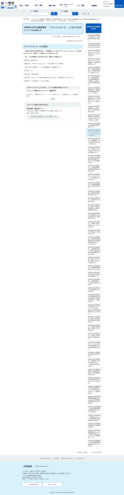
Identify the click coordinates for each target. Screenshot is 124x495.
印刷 (79, 36)
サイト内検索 (34, 11)
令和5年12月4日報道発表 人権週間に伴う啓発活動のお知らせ (94, 425)
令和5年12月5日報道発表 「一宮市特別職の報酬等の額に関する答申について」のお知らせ (94, 409)
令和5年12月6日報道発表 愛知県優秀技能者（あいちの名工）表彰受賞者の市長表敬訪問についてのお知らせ (94, 400)
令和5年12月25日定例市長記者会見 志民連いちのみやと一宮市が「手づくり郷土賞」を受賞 (94, 117)
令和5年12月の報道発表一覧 (90, 19)
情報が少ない (66, 94)
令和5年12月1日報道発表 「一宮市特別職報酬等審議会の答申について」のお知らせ (94, 443)
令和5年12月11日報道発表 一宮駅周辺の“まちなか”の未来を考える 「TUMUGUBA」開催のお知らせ (94, 362)
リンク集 (55, 458)
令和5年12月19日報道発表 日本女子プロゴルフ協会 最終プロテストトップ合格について (94, 260)
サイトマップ (106, 1)
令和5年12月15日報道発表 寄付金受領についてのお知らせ (94, 289)
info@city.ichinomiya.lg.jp (34, 475)
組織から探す (86, 13)
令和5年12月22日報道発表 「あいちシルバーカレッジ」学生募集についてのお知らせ (94, 177)
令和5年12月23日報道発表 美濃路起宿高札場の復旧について (94, 125)
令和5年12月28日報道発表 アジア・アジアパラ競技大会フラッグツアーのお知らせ (94, 53)
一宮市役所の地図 (33, 484)
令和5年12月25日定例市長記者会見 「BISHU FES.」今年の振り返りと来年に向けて (94, 109)
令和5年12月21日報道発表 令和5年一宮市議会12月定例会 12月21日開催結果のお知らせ (94, 207)
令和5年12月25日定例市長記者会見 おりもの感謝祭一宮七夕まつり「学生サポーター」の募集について (94, 100)
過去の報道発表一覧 (57, 19)
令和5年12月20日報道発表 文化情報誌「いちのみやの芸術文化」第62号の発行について (94, 216)
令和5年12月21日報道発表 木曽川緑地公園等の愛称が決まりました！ (94, 192)
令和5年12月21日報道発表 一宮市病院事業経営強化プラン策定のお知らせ (94, 185)
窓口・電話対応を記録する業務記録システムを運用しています (53, 473)
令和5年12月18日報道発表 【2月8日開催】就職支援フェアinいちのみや (94, 267)
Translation (106, 6)
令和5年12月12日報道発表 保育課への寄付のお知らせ (94, 354)
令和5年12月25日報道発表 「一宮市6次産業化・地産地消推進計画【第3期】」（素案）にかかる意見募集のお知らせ (94, 80)
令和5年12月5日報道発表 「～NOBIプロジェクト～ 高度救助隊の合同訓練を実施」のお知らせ (94, 417)
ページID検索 (64, 11)
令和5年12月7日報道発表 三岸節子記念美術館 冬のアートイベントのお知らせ (94, 380)
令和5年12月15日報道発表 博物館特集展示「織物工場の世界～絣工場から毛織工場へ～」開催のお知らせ (94, 298)
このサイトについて (45, 458)
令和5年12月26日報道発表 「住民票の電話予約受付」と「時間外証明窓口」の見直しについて (94, 70)
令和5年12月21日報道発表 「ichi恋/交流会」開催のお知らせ (94, 199)
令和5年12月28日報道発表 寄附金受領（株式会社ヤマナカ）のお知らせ (94, 45)
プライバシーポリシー (67, 458)
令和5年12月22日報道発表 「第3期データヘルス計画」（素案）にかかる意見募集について (94, 149)
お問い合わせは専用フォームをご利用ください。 (44, 116)
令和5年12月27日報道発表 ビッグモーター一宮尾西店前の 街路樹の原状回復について (94, 61)
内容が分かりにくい (41, 94)
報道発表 (48, 19)
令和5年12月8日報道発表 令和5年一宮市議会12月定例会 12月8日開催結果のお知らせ (94, 372)
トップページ (34, 19)
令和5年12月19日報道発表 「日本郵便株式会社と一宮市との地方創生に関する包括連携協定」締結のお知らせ (94, 250)
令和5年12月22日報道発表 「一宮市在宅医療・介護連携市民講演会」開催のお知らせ (94, 168)
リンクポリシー (79, 458)
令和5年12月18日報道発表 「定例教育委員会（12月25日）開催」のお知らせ (94, 282)
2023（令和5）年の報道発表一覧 (72, 19)
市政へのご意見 (52, 484)
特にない (30, 94)
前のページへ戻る (82, 452)
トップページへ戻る (96, 452)
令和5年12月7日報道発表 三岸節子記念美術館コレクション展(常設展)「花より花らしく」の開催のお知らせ (94, 390)
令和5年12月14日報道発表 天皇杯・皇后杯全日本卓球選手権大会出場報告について (94, 319)
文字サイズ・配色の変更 (108, 3)
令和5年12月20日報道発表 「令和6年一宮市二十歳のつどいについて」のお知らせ (94, 224)
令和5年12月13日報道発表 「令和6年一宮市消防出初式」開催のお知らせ (94, 336)
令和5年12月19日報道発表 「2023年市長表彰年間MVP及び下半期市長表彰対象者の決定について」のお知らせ (94, 240)
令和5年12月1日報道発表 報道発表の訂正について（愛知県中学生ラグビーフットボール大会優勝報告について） (94, 434)
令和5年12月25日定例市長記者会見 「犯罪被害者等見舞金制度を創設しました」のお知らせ (94, 90)
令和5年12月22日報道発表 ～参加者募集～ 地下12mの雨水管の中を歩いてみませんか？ (94, 141)
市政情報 (42, 19)
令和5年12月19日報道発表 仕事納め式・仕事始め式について (94, 232)
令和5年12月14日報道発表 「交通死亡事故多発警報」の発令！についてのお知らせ (94, 328)
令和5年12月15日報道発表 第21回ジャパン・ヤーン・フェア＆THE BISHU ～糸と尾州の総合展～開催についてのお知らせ (94, 309)
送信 (53, 98)
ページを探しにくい (54, 94)
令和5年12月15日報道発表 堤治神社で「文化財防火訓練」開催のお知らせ (94, 37)
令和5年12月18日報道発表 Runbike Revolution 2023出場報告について (94, 274)
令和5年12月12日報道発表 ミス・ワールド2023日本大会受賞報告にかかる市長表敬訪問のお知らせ (94, 346)
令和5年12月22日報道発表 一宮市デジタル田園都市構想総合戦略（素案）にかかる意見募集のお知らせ (94, 159)
